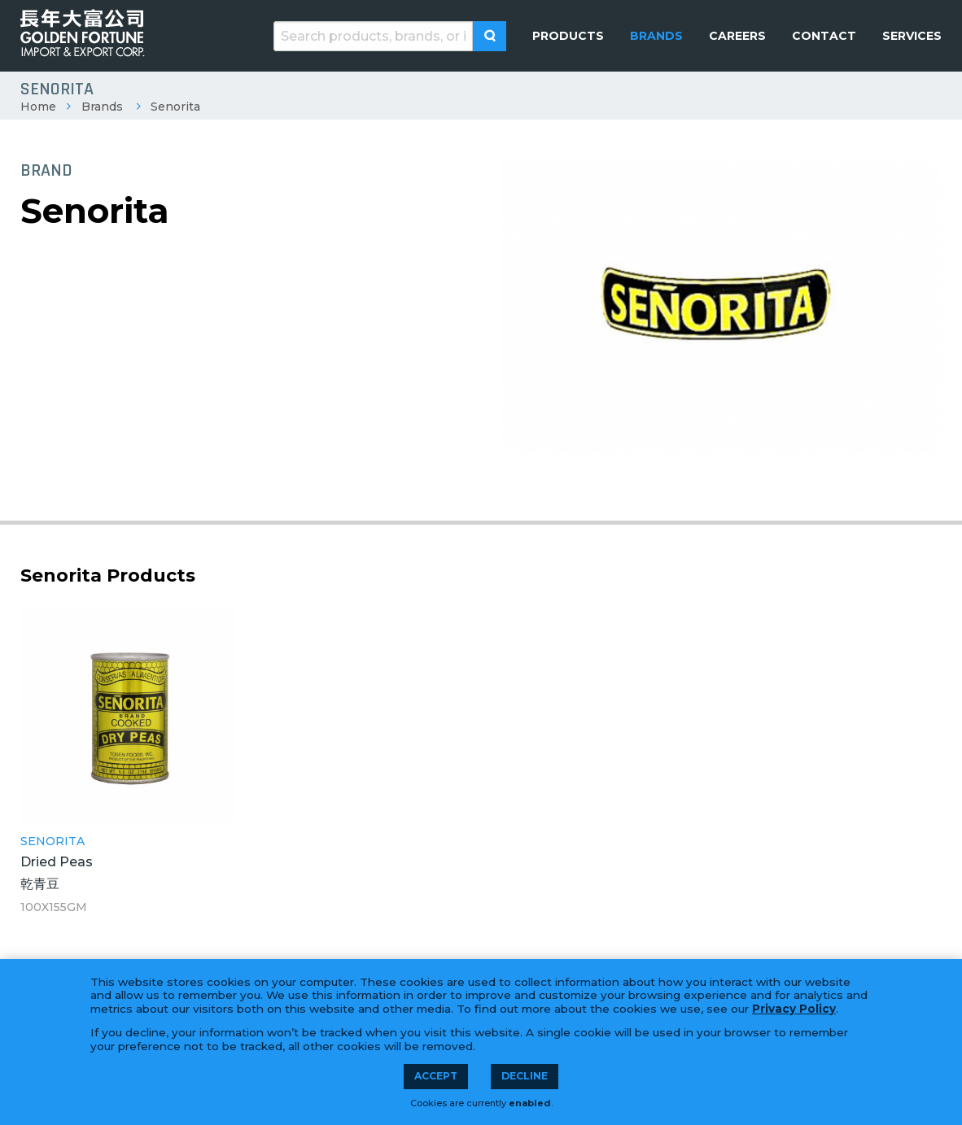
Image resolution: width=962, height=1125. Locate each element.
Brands (102, 106)
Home (38, 106)
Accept (435, 1076)
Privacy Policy (794, 1008)
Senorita (175, 106)
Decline (524, 1076)
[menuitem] (568, 35)
